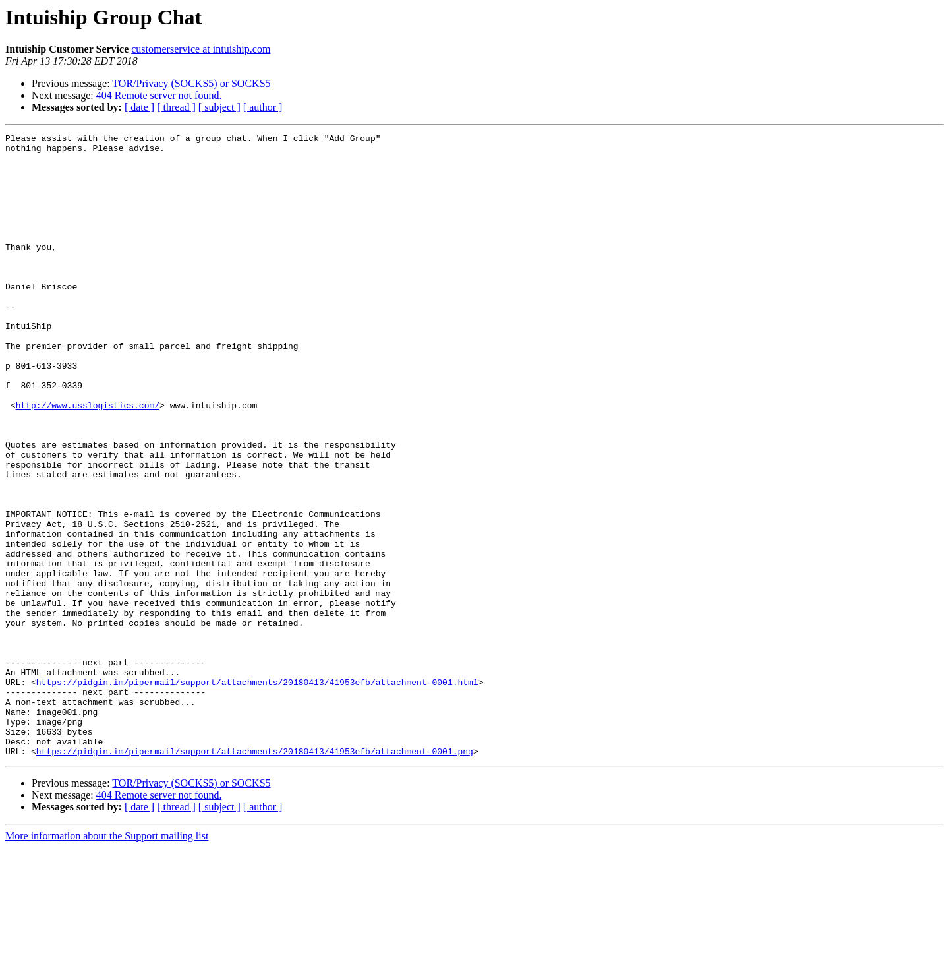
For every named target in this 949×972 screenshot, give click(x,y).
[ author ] (263, 107)
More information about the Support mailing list (106, 960)
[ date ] (139, 107)
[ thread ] (176, 107)
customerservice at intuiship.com (200, 49)
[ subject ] (219, 107)
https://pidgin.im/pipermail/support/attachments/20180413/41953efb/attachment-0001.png (254, 876)
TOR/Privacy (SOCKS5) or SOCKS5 (191, 83)
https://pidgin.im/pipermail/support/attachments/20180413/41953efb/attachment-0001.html (257, 793)
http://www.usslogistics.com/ (87, 460)
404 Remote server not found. (159, 95)
